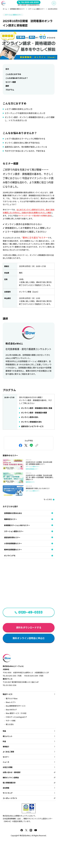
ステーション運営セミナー (36, 9)
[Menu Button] (54, 3)
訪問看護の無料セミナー (17, 9)
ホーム (5, 9)
